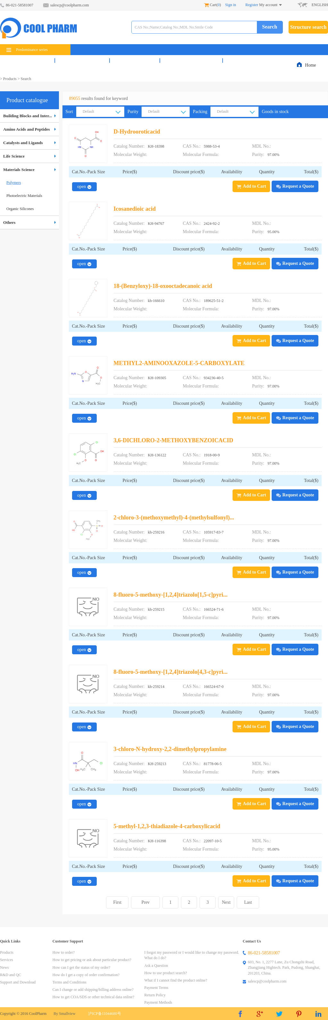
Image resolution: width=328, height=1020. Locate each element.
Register (251, 5)
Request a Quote (295, 186)
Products (27, 60)
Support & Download (259, 60)
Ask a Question (156, 965)
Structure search (308, 27)
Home (311, 65)
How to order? (64, 952)
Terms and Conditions (69, 982)
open (84, 186)
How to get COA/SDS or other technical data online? (93, 997)
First (117, 902)
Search (269, 26)
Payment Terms (156, 987)
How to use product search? (165, 973)
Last (248, 902)
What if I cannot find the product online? (175, 980)
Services (82, 60)
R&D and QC (191, 60)
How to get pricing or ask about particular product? (92, 960)
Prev (145, 902)
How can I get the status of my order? (82, 967)
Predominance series (27, 49)
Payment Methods (158, 1002)
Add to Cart (251, 186)
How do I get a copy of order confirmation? (86, 975)
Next (226, 902)
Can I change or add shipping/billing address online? (93, 989)
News (134, 60)
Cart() (212, 5)
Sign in (230, 5)
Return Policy (155, 995)
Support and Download (18, 982)
